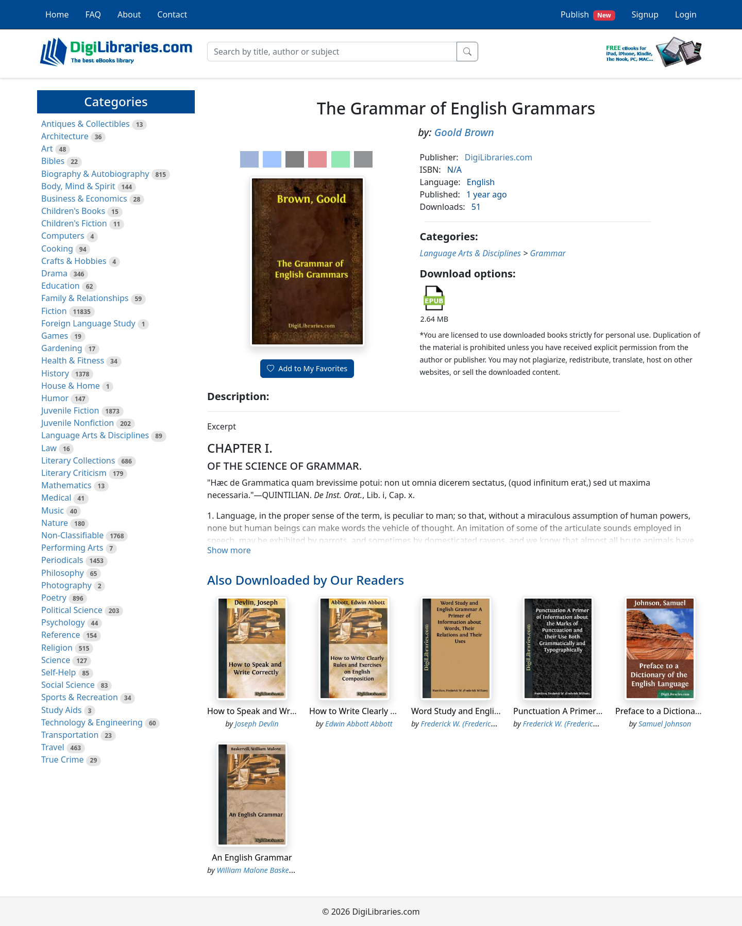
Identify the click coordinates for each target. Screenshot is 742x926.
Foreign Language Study (88, 323)
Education (60, 285)
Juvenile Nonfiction (77, 422)
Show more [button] (229, 550)
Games (54, 335)
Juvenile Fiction (70, 410)
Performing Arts (72, 547)
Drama (54, 273)
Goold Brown (464, 132)
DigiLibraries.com (498, 157)
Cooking (57, 248)
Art (47, 148)
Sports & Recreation (79, 697)
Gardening (61, 348)
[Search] (332, 51)
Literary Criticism (74, 472)
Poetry (53, 597)
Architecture (65, 136)
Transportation (69, 734)
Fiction (54, 311)
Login (686, 14)
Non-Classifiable (72, 535)
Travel (52, 747)
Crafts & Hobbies (73, 261)
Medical (56, 497)
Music (52, 510)
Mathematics (66, 485)
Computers (63, 235)
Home (57, 14)
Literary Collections (78, 460)
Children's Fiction (74, 223)
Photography (66, 585)
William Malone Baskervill (259, 870)
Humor (55, 398)
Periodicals (62, 560)
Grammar (547, 253)
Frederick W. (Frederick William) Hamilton (488, 724)
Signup (645, 14)
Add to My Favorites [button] (307, 368)
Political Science (72, 610)
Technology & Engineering (92, 722)
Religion (57, 647)
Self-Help (58, 672)
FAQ (93, 14)
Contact (172, 14)
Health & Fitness (72, 360)
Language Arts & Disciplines (95, 435)
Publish (588, 15)
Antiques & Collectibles (85, 123)
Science (55, 660)
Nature (54, 522)
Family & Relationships (84, 298)
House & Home (70, 385)
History (55, 373)
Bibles (52, 161)
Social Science (68, 684)
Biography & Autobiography (95, 173)
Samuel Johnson (664, 724)
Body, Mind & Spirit (78, 186)
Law (49, 448)
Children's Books (73, 211)
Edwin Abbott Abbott (358, 724)
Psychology (63, 622)
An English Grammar (252, 857)
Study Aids (61, 710)
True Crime (62, 759)
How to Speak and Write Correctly (272, 711)
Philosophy (62, 572)
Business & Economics (84, 198)
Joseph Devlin (257, 724)
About (129, 14)
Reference (60, 634)
